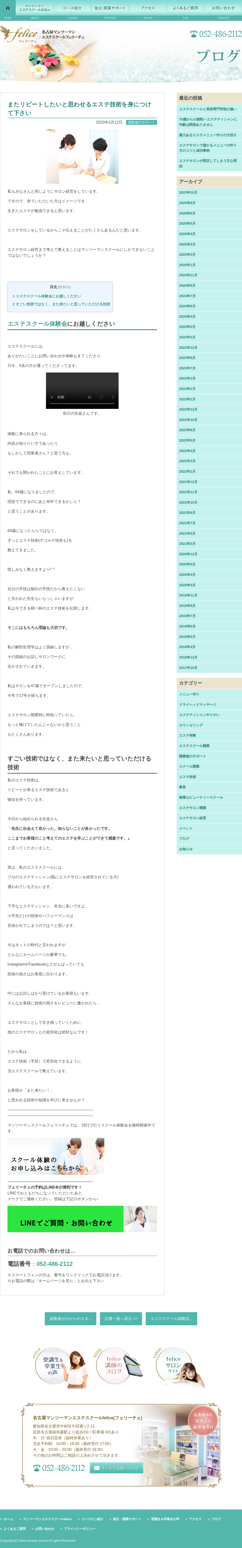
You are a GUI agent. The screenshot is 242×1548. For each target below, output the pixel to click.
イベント (186, 828)
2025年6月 (187, 213)
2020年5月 (187, 564)
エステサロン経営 (192, 818)
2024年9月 (187, 285)
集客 (182, 787)
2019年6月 (187, 626)
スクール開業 (189, 766)
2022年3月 (187, 461)
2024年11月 (188, 275)
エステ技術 (187, 777)
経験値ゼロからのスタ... (70, 1319)
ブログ (184, 839)
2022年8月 (187, 430)
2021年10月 (188, 502)
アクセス (195, 1519)
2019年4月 (187, 647)
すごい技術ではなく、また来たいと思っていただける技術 (61, 304)
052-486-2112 (55, 1264)
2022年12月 (188, 409)
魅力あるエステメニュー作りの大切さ (208, 135)
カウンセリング (191, 725)
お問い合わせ (44, 1529)
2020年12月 (188, 554)
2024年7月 (187, 296)
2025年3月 (187, 244)
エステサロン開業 (192, 808)
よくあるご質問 (15, 1529)
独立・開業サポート (127, 1519)
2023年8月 (187, 358)
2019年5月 (187, 637)
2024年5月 (187, 306)
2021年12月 (188, 482)
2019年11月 (188, 595)
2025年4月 (187, 234)
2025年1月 (187, 265)
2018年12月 (188, 657)
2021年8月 (187, 513)
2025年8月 (187, 203)
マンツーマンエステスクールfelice (47, 1519)
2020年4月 (187, 575)
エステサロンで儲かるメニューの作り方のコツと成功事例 (208, 147)
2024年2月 (187, 337)
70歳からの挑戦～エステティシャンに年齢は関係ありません (208, 122)
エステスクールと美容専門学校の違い (208, 109)
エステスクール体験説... (171, 1319)
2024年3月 (187, 327)
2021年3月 (187, 544)
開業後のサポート (192, 756)
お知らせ (186, 849)
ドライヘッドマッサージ (197, 705)
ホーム (8, 1519)
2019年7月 (187, 616)
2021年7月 (187, 523)
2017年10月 (188, 668)
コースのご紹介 (92, 1519)
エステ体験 (187, 735)
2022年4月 (187, 451)
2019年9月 (187, 606)
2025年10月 (188, 192)
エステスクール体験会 (37, 323)
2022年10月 (188, 420)
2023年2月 (187, 389)
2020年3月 (187, 585)
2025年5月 (187, 223)
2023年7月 (187, 368)
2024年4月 (187, 316)
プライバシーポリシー (79, 1529)
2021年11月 (188, 492)
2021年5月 (187, 533)
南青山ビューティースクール (201, 797)
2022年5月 (187, 440)
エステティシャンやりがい (199, 715)
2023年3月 (187, 378)
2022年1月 (187, 471)
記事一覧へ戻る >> (121, 1319)
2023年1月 (187, 399)
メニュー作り (189, 694)
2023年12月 (188, 347)
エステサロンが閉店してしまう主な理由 (208, 163)
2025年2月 (187, 254)
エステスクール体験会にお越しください (47, 296)
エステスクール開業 (194, 746)
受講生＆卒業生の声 (165, 1519)
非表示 (64, 287)
